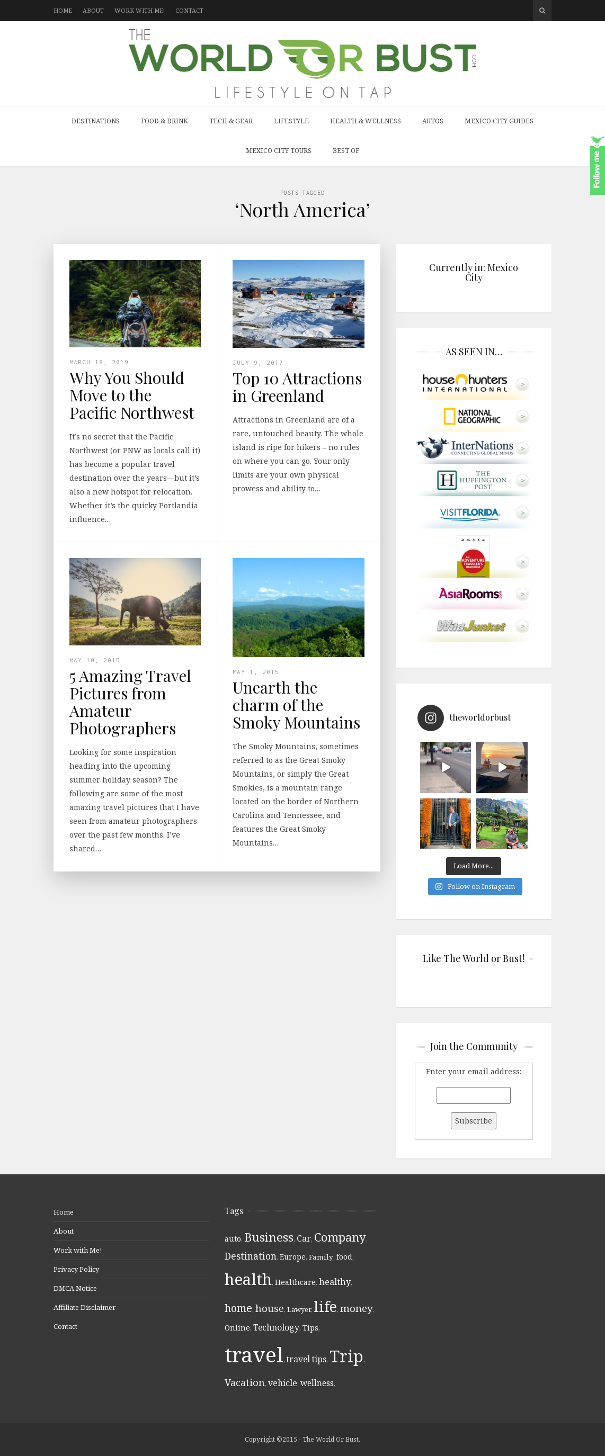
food (344, 1257)
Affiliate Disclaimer (84, 1307)
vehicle (282, 1383)
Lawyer (298, 1309)
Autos (432, 120)
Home (63, 10)
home (238, 1308)
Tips (310, 1327)
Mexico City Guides (499, 120)
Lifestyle (291, 120)
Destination (251, 1256)
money (356, 1308)
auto (233, 1239)
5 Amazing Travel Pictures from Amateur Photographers (130, 702)
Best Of (346, 150)
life (325, 1306)
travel (254, 1354)
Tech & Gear (231, 120)
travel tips (306, 1359)
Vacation (245, 1382)
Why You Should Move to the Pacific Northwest (131, 395)
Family (321, 1257)
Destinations (96, 120)
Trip (346, 1356)
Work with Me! (139, 10)
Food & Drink (164, 120)
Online (237, 1328)
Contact (189, 10)
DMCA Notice (75, 1288)
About (93, 10)
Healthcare (295, 1282)
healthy (335, 1281)
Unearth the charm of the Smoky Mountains (296, 705)
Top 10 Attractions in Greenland (297, 386)
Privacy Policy (76, 1269)
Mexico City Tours (279, 150)
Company (340, 1237)
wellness (317, 1383)
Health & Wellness (365, 120)
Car (304, 1238)
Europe (293, 1257)
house (269, 1308)
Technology (276, 1327)
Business (268, 1237)
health (248, 1279)
